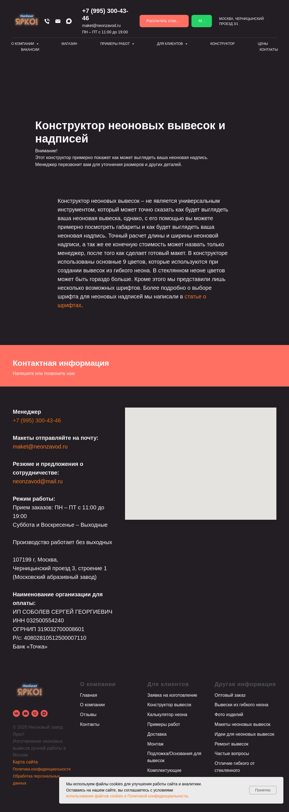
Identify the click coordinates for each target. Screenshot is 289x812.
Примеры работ (163, 724)
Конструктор (222, 44)
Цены (263, 44)
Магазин (69, 44)
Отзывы (88, 714)
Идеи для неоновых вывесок (244, 734)
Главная (88, 695)
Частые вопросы (232, 753)
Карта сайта (25, 762)
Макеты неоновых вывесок (242, 724)
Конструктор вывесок (169, 704)
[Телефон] (46, 21)
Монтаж (155, 744)
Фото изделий (229, 714)
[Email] (57, 21)
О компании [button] (23, 44)
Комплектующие (164, 770)
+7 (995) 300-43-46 (37, 420)
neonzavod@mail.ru (38, 481)
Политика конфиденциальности (42, 769)
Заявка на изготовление (172, 695)
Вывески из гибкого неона (242, 704)
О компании (92, 704)
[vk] (16, 713)
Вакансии (30, 50)
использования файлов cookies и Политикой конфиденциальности (127, 796)
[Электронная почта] (25, 713)
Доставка (157, 734)
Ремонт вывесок (232, 744)
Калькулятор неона (167, 714)
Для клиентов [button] (170, 44)
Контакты (269, 50)
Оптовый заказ (230, 695)
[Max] (68, 21)
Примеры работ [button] (115, 44)
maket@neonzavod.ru (101, 25)
